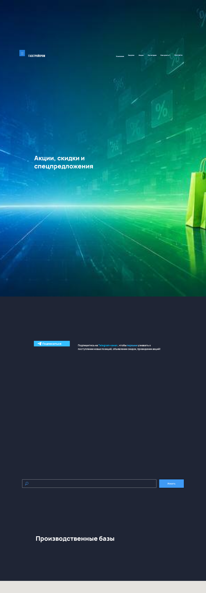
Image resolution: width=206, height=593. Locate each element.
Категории (152, 55)
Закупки (131, 55)
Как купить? (165, 55)
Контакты (178, 55)
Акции (141, 55)
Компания (120, 56)
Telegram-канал (107, 345)
